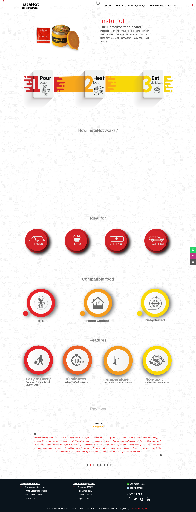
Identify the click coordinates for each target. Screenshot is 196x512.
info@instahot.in (137, 488)
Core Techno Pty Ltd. (139, 509)
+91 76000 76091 (137, 484)
